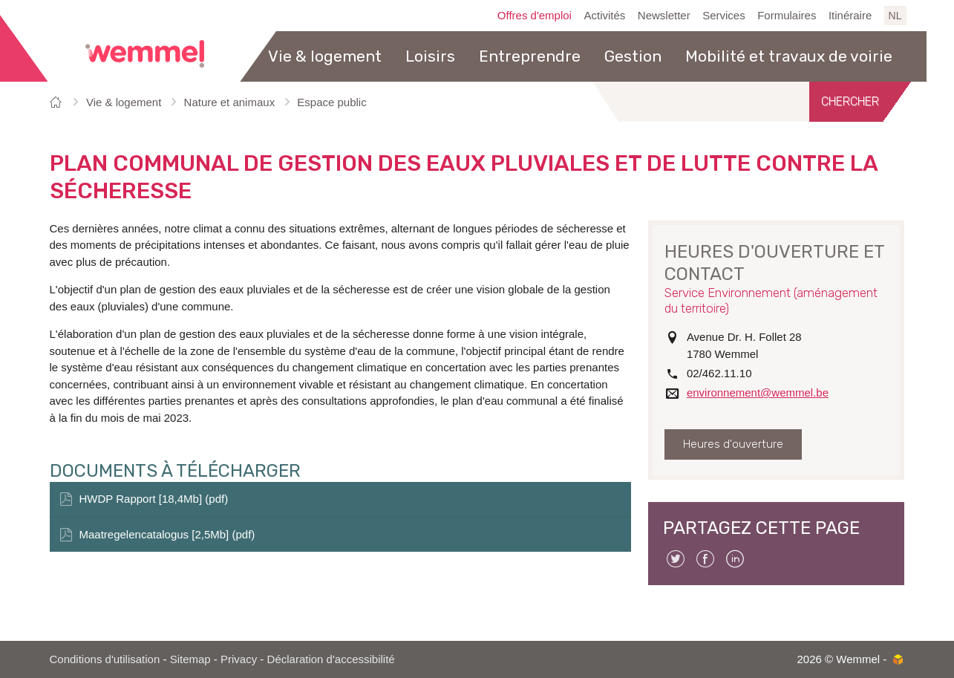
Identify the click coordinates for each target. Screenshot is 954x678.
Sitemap (190, 659)
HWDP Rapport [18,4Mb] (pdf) (154, 498)
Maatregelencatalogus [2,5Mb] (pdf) (167, 534)
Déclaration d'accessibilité (331, 659)
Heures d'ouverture (733, 444)
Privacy (238, 659)
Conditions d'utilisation (105, 659)
